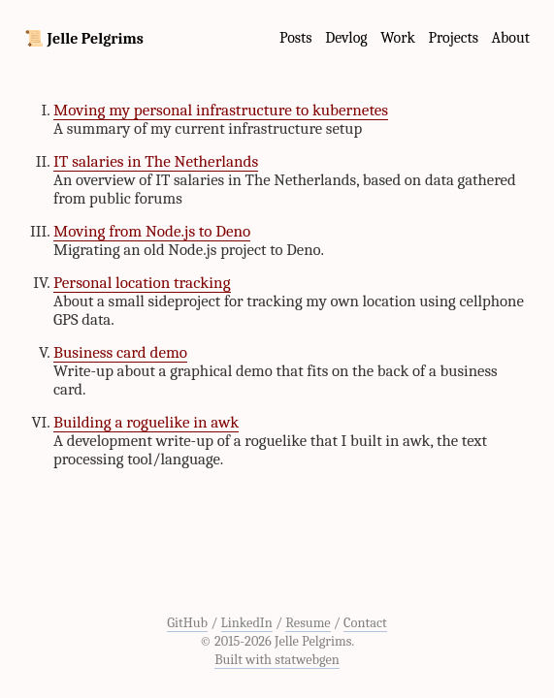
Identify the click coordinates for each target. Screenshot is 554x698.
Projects (453, 38)
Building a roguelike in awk (146, 422)
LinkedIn (247, 623)
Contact (365, 623)
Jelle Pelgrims (96, 39)
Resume (307, 623)
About (511, 38)
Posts (295, 38)
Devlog (346, 38)
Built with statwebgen (277, 659)
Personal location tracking (142, 282)
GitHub (187, 623)
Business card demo (120, 352)
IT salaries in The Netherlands (155, 161)
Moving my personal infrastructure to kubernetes (220, 110)
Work (397, 38)
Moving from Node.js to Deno (151, 231)
